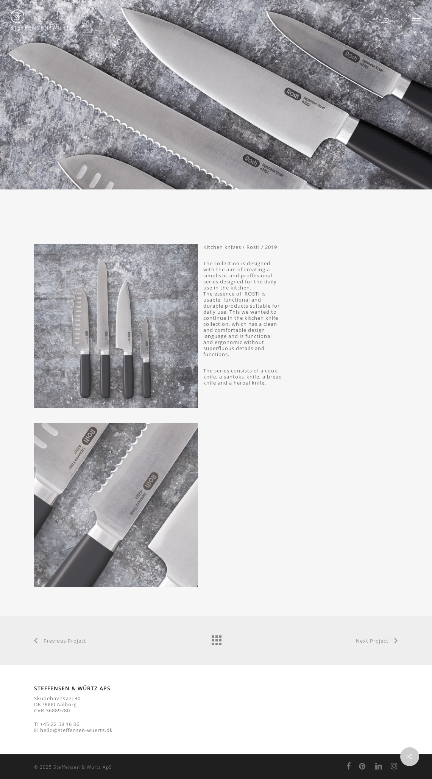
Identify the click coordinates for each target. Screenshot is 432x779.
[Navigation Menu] (417, 21)
